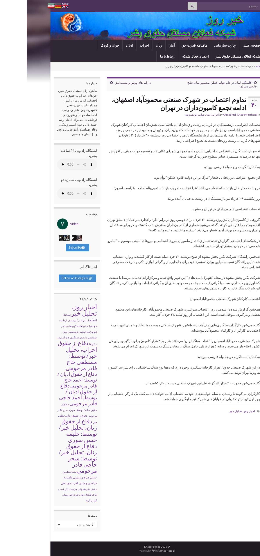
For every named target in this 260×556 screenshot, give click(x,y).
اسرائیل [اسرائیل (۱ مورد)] (40, 314)
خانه (231, 66)
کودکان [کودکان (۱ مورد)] (61, 494)
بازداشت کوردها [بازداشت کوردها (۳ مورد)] (51, 326)
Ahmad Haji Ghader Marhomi (213, 114)
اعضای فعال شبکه (168, 56)
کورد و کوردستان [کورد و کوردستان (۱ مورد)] (44, 494)
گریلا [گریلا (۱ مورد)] (61, 500)
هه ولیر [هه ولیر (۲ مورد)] (55, 488)
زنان (132, 45)
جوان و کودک (83, 45)
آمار (145, 45)
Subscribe (50, 247)
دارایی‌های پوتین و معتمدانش (106, 82)
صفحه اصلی (224, 45)
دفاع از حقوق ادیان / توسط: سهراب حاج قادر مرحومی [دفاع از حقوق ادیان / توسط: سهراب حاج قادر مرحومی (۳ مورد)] (50, 410)
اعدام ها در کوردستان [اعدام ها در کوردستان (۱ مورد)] (51, 320)
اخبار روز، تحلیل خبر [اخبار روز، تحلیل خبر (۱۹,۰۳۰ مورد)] (57, 310)
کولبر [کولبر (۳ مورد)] (67, 500)
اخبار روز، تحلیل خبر (215, 411)
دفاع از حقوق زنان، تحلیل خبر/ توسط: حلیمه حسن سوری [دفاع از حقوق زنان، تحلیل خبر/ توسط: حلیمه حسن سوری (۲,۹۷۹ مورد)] (51, 430)
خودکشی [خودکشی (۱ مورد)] (65, 337)
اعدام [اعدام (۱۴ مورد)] (66, 320)
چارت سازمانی (198, 45)
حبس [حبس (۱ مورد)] (38, 331)
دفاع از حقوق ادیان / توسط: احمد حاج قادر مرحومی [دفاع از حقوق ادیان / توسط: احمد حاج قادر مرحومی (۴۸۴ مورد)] (50, 380)
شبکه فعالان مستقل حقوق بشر (211, 56)
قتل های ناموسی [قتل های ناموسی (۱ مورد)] (54, 477)
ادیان (102, 45)
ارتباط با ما (141, 56)
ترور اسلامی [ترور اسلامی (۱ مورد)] (58, 331)
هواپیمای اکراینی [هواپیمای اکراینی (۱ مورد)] (42, 488)
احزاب (117, 45)
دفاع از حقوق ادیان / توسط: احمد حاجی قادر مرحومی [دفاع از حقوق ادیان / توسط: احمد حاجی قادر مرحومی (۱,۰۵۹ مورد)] (51, 394)
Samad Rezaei (140, 550)
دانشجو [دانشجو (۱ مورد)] (56, 337)
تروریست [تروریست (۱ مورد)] (46, 331)
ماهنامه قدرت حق (168, 45)
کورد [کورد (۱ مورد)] (54, 494)
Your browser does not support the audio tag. (50, 164)
